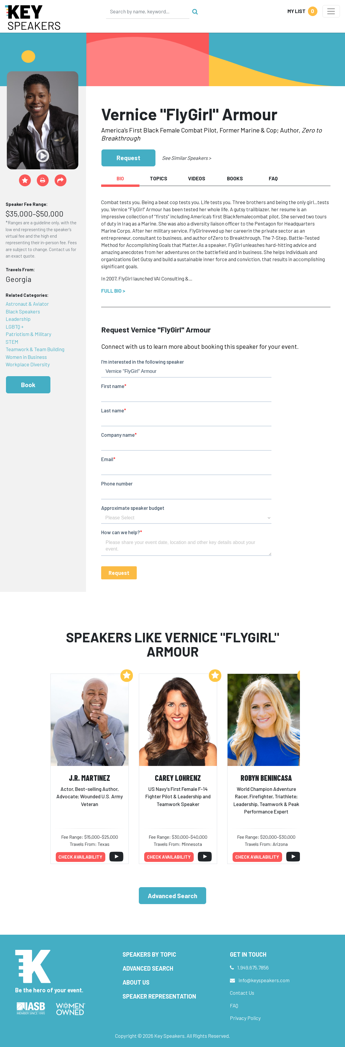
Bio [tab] (120, 178)
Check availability (80, 857)
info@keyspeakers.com (264, 980)
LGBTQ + (15, 326)
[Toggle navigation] (331, 11)
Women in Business (26, 357)
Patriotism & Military (28, 334)
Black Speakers (23, 311)
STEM (12, 342)
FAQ (234, 1005)
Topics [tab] (158, 178)
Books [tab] (235, 178)
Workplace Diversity (28, 364)
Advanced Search (172, 895)
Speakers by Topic (149, 954)
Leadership (18, 319)
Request (128, 157)
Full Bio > (113, 291)
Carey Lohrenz (178, 777)
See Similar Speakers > (186, 158)
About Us (136, 982)
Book (28, 384)
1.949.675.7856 (253, 967)
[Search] (148, 11)
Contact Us (242, 993)
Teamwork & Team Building (35, 349)
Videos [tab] (196, 178)
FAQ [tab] (273, 178)
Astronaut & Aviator (27, 304)
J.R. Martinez (89, 777)
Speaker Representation (159, 996)
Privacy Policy (245, 1018)
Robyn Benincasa (266, 777)
